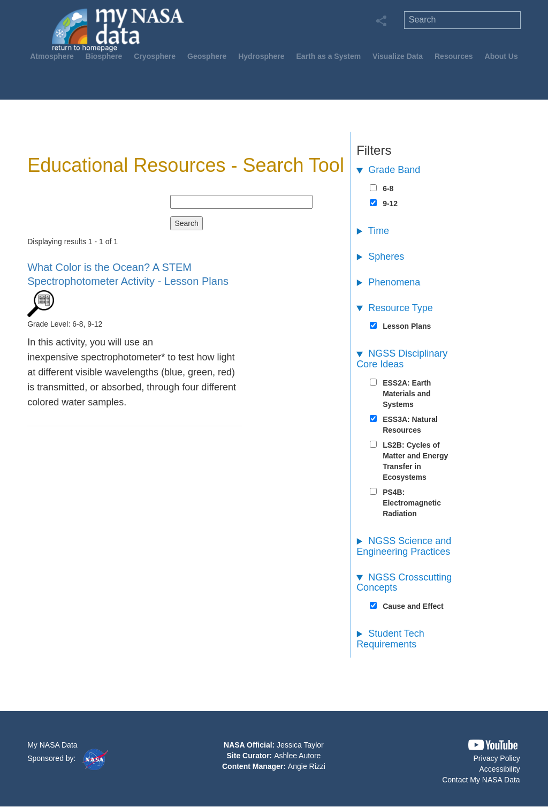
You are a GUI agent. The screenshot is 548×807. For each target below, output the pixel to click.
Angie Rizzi (306, 766)
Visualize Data (397, 56)
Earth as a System (328, 56)
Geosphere (206, 56)
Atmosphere (52, 56)
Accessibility (499, 769)
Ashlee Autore (297, 755)
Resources (454, 56)
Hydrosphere (261, 56)
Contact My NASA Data (481, 779)
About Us (501, 56)
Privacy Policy (497, 758)
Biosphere (104, 56)
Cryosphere (155, 56)
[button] (492, 745)
